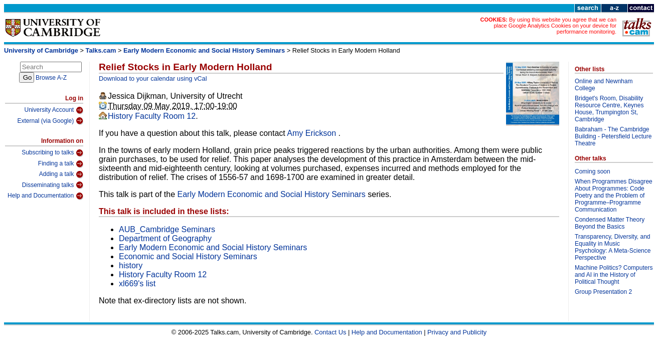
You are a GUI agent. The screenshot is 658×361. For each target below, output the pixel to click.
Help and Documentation (45, 196)
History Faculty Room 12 (152, 116)
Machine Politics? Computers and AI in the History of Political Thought (613, 274)
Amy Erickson (312, 133)
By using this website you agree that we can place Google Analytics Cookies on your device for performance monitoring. (554, 26)
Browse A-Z (51, 77)
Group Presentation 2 (603, 291)
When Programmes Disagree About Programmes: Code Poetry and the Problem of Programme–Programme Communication (613, 195)
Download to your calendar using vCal (153, 78)
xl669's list (137, 283)
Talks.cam (101, 50)
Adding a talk (61, 174)
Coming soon (592, 171)
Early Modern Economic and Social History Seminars (204, 50)
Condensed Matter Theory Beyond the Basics (609, 223)
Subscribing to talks (52, 153)
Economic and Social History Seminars (188, 256)
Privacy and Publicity (456, 332)
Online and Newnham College (603, 85)
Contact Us (330, 332)
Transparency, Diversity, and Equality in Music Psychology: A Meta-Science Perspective (612, 247)
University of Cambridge (41, 50)
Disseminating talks (52, 185)
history (130, 265)
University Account (53, 110)
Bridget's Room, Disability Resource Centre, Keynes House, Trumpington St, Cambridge (609, 109)
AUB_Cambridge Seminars (167, 229)
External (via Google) (50, 121)
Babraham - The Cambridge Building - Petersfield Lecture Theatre (613, 136)
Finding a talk (60, 164)
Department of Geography (165, 238)
